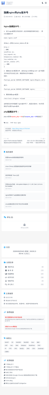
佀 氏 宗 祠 (8, 297)
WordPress (32, 345)
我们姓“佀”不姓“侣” (10, 300)
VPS (15, 348)
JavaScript (40, 348)
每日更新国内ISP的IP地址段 (14, 370)
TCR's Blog (9, 380)
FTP (10, 348)
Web (17, 345)
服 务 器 (18, 16)
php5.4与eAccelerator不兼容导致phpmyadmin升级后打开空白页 (13, 142)
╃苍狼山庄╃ (10, 364)
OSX (33, 348)
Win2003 (18, 342)
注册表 (7, 351)
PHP (11, 123)
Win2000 (26, 342)
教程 (38, 342)
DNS (28, 348)
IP (5, 348)
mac (11, 345)
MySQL (22, 348)
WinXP (7, 342)
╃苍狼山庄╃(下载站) (12, 367)
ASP (6, 345)
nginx (19, 123)
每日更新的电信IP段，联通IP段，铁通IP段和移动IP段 (21, 303)
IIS (12, 342)
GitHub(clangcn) (10, 378)
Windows (23, 345)
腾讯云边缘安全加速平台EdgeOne (16, 383)
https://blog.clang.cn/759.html (21, 128)
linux (15, 123)
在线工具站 (9, 372)
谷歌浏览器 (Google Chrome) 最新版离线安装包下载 (21, 375)
